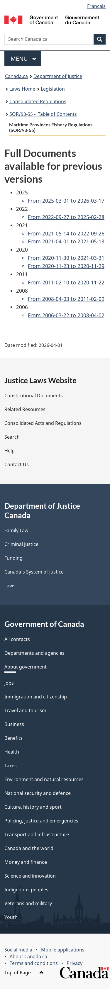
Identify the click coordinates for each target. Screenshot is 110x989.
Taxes (10, 765)
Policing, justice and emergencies (41, 820)
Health (11, 752)
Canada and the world (28, 848)
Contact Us (16, 464)
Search (12, 437)
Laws (10, 585)
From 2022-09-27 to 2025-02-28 (66, 216)
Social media (18, 949)
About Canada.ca (28, 956)
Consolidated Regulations (37, 101)
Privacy (74, 963)
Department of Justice (57, 76)
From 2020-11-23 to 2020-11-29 (66, 265)
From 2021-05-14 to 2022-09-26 (66, 233)
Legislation (53, 89)
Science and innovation (30, 876)
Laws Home (22, 89)
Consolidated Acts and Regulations (43, 423)
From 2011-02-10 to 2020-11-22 (66, 282)
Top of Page (24, 972)
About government (25, 667)
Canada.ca (16, 76)
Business (14, 724)
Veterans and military (28, 903)
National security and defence (37, 793)
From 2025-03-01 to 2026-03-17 (66, 200)
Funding (13, 558)
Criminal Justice (21, 544)
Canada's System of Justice (34, 572)
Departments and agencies (34, 653)
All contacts (17, 639)
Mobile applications (62, 949)
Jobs (9, 683)
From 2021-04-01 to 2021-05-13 (66, 241)
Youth (11, 917)
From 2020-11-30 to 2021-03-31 (66, 257)
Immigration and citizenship (35, 696)
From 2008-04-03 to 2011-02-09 (66, 298)
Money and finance (25, 862)
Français (96, 6)
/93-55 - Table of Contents (43, 114)
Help (9, 450)
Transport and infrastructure (36, 834)
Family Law (16, 530)
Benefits (13, 738)
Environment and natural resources (44, 779)
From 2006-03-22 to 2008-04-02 (66, 315)
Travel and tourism (25, 710)
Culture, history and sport (33, 807)
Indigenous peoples (26, 889)
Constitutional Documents (33, 395)
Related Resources (24, 409)
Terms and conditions (34, 963)
